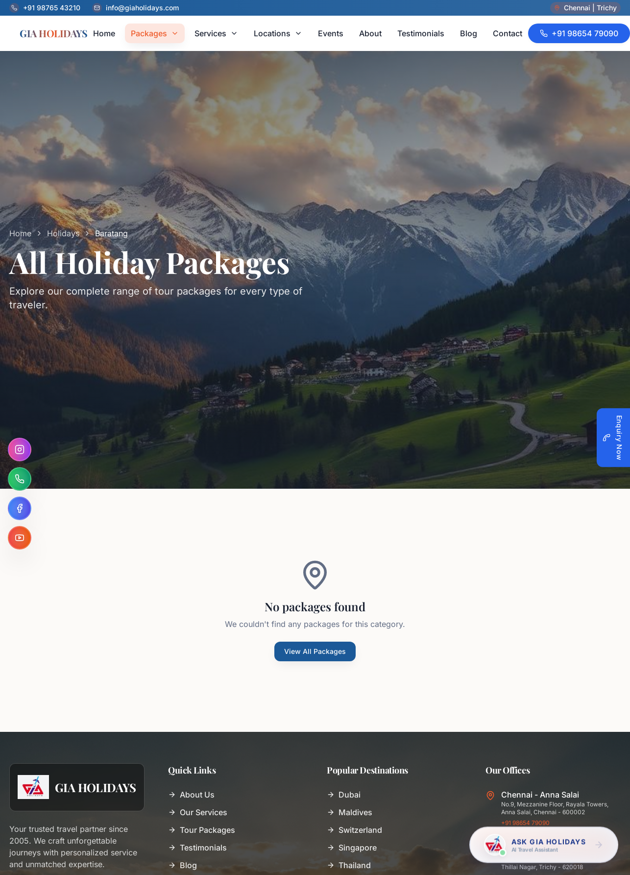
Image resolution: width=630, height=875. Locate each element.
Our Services (197, 812)
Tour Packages (201, 830)
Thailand (349, 865)
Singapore (352, 847)
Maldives (349, 812)
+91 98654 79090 (525, 822)
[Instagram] (19, 449)
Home (20, 233)
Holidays (63, 233)
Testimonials (197, 847)
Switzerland (354, 830)
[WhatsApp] (19, 479)
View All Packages (315, 651)
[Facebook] (19, 508)
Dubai (344, 795)
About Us (191, 795)
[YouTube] (19, 538)
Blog (182, 865)
